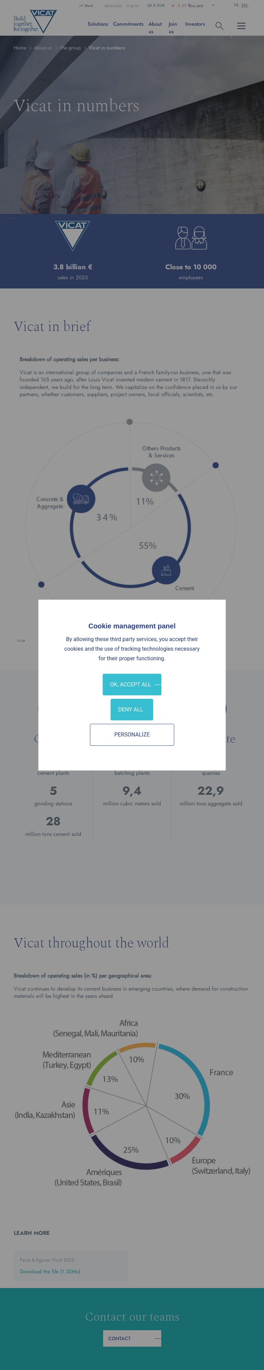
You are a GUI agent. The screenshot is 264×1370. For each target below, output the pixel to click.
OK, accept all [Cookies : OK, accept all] (130, 684)
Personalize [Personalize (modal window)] (132, 735)
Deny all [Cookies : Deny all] (130, 709)
